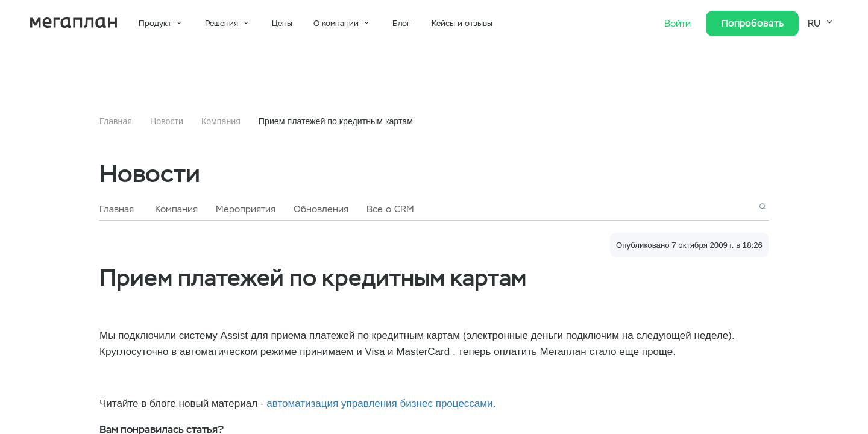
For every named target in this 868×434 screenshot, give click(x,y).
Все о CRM (390, 209)
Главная (115, 121)
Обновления (321, 209)
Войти (679, 23)
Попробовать (752, 23)
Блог (401, 23)
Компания (221, 121)
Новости (166, 121)
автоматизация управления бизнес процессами (379, 403)
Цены (282, 23)
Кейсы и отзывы (462, 23)
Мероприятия (245, 209)
